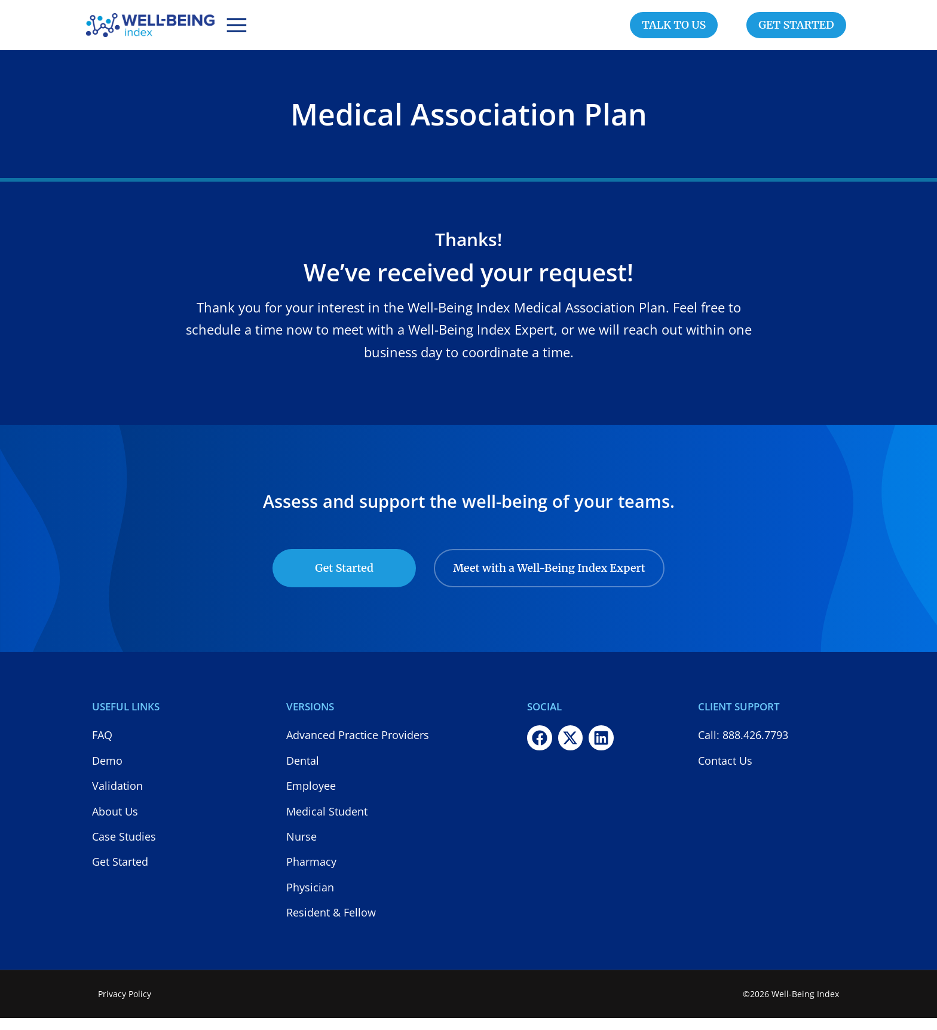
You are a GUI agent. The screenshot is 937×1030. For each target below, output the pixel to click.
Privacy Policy (124, 1005)
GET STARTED (796, 31)
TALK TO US (674, 31)
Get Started (344, 580)
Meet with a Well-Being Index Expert (549, 580)
